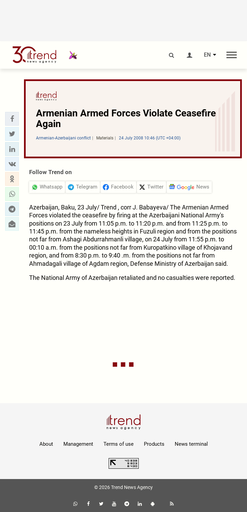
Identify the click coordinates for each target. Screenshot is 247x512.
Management (78, 444)
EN (207, 55)
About (46, 444)
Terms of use (118, 444)
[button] (12, 118)
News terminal (191, 444)
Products (154, 444)
